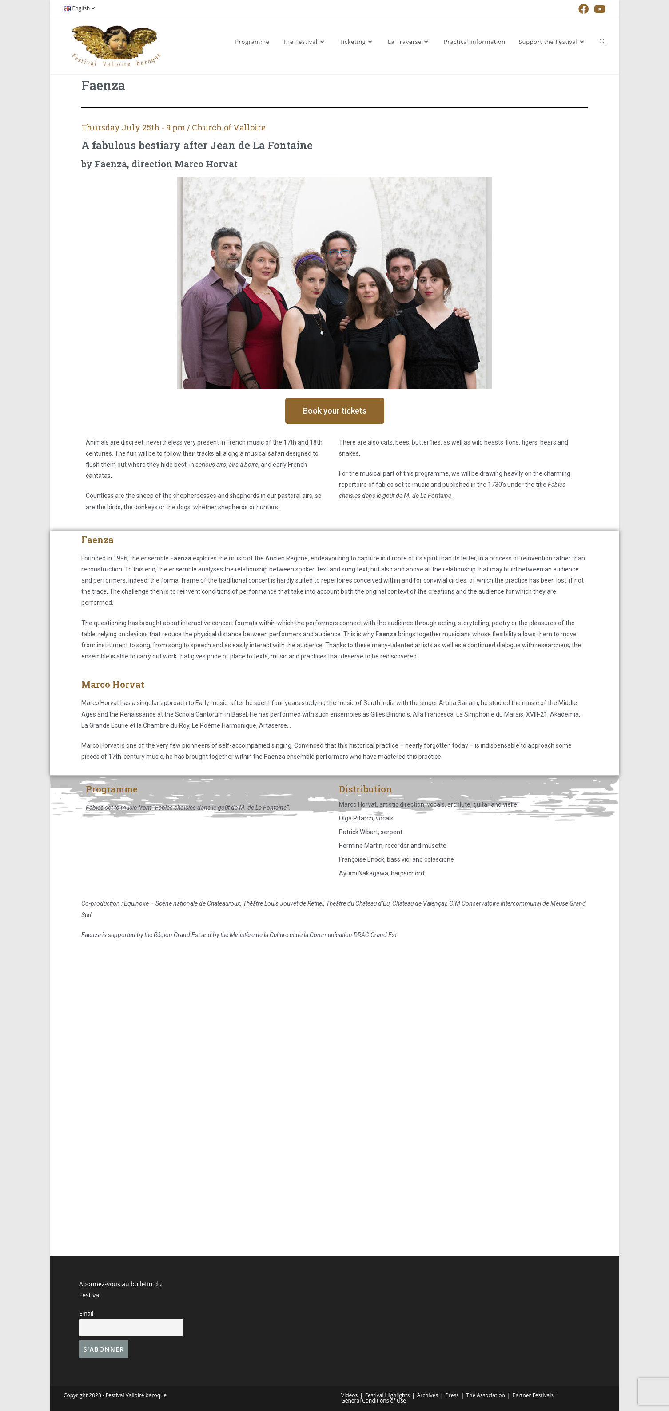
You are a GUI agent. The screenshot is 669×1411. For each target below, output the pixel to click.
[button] (334, 411)
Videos (349, 1395)
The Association (485, 1395)
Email (86, 1313)
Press (452, 1395)
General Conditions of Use (373, 1400)
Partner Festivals (533, 1395)
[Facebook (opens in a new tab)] (583, 9)
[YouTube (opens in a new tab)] (598, 9)
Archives (427, 1395)
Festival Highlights (387, 1395)
